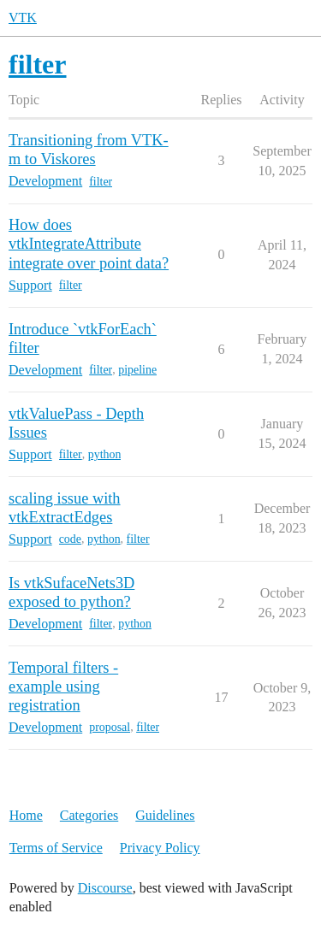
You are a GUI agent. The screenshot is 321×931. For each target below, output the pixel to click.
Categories (89, 815)
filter (100, 181)
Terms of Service (56, 847)
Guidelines (164, 815)
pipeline (137, 369)
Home (26, 815)
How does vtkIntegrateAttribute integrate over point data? (89, 243)
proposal (109, 727)
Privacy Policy (160, 847)
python (105, 454)
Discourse (105, 888)
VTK (23, 17)
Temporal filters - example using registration (63, 686)
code (70, 539)
